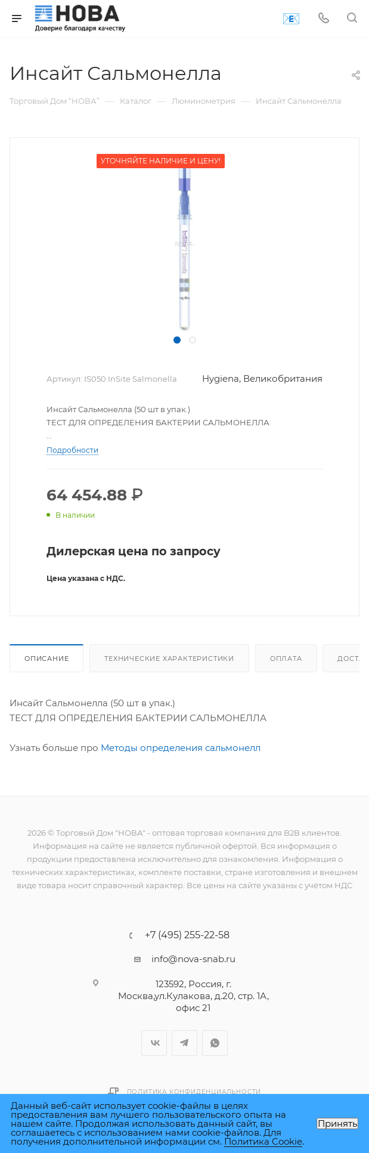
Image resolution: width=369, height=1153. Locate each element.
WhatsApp (215, 1043)
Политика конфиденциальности (194, 1092)
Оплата (286, 658)
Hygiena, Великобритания (262, 378)
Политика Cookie (263, 1141)
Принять (337, 1123)
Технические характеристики (169, 658)
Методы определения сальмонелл (181, 747)
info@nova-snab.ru (193, 959)
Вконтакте (154, 1043)
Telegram (184, 1043)
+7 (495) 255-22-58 (187, 935)
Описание (46, 658)
